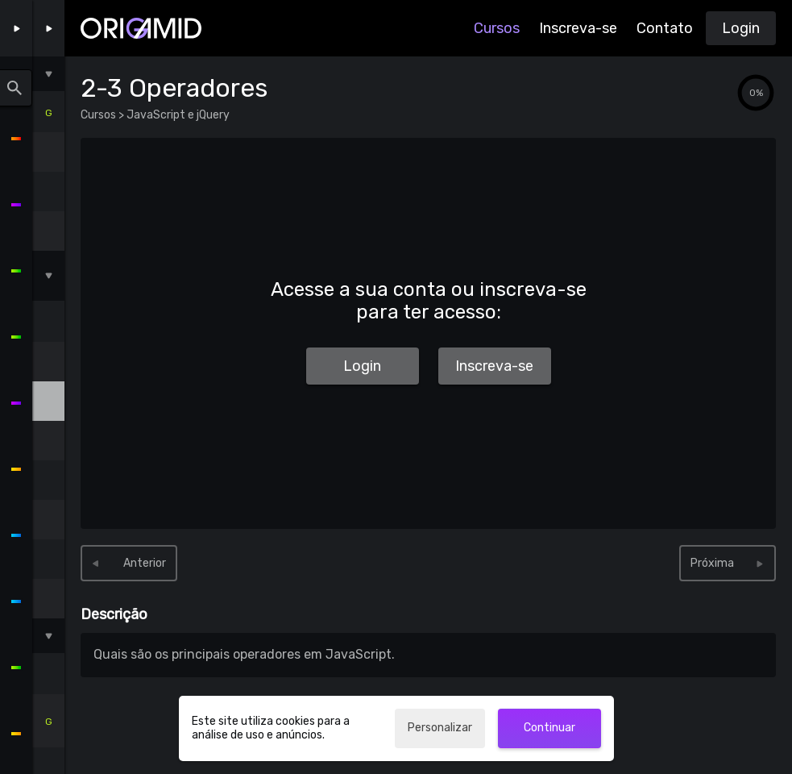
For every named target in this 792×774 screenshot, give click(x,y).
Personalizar (440, 727)
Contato (665, 28)
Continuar (549, 727)
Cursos (497, 28)
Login (741, 28)
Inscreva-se (578, 28)
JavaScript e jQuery (177, 115)
